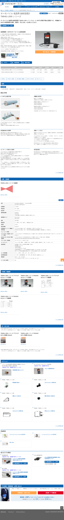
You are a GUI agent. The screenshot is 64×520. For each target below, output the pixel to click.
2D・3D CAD (31, 78)
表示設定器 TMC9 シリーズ (18, 369)
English (46, 3)
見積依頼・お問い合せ (24, 493)
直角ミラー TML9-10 (17, 395)
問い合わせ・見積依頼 (49, 52)
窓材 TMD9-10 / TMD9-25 (50, 395)
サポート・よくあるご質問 (32, 6)
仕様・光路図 (11, 78)
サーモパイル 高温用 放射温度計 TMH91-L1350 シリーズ (19, 459)
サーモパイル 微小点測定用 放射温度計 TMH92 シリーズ (20, 473)
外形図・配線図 (21, 78)
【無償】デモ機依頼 (50, 493)
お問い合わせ (3, 511)
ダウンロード (3, 344)
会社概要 (57, 6)
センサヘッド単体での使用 (35, 89)
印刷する (61, 200)
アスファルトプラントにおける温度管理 (17, 434)
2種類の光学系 (12, 89)
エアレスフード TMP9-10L (18, 410)
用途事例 (19, 6)
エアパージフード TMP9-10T (50, 382)
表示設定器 (43, 89)
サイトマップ (11, 511)
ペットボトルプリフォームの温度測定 (48, 434)
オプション (40, 78)
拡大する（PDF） (4, 194)
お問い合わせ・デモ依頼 (44, 6)
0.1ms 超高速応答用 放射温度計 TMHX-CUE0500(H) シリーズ (52, 458)
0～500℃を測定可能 (4, 89)
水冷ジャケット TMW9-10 (50, 410)
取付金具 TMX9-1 (16, 382)
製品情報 (7, 6)
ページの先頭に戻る (59, 172)
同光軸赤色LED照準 (19, 89)
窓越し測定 (11, 442)
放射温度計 (11, 10)
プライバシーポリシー (20, 511)
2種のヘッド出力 (27, 89)
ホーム (3, 10)
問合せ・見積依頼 (62, 260)
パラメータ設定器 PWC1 (49, 368)
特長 (4, 78)
